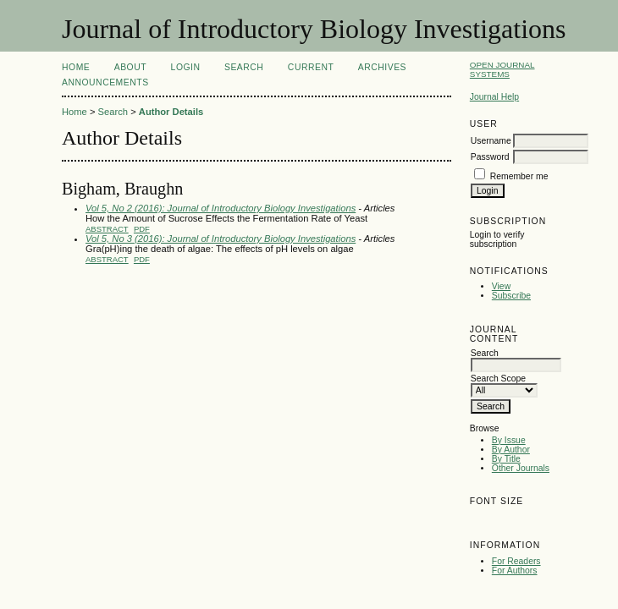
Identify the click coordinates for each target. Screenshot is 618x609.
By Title (506, 459)
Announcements (105, 82)
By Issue (509, 440)
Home (76, 67)
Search (243, 67)
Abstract (107, 228)
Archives (382, 67)
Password (490, 157)
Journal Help (494, 97)
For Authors (515, 570)
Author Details (171, 112)
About (130, 67)
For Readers (516, 561)
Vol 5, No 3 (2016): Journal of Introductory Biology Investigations (221, 238)
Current (311, 67)
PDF (142, 228)
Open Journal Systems (502, 69)
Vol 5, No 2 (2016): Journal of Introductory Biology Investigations (221, 208)
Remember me (519, 176)
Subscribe (511, 295)
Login (186, 67)
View (501, 286)
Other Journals (520, 468)
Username (491, 140)
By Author (511, 449)
